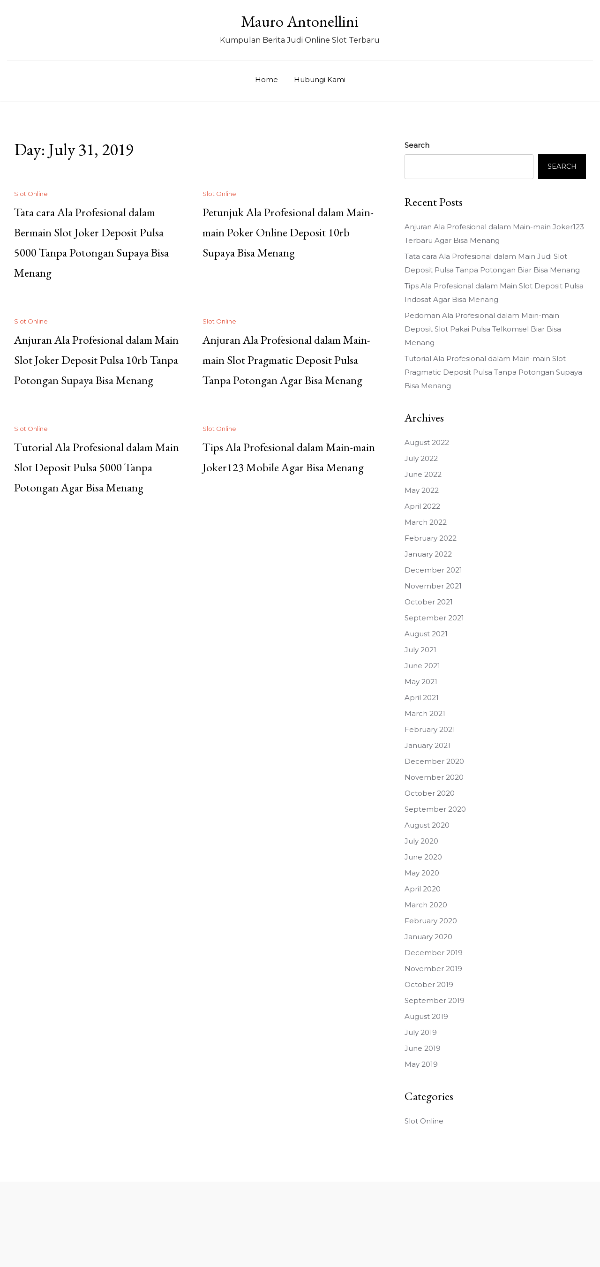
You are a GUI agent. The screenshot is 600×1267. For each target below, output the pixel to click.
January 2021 (427, 745)
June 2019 (423, 1048)
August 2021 (426, 633)
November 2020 (434, 777)
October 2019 (429, 984)
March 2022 (426, 522)
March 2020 (426, 904)
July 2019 (421, 1032)
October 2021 (429, 601)
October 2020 (430, 793)
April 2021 (422, 697)
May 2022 (422, 490)
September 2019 (435, 1000)
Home (266, 79)
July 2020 (421, 841)
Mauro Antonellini (300, 21)
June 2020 (423, 856)
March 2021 (425, 713)
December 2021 (433, 570)
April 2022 (422, 506)
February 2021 (430, 729)
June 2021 (422, 665)
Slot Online (31, 193)
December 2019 (434, 952)
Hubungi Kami (319, 79)
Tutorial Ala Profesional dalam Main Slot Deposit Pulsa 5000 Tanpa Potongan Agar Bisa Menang (96, 467)
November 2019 (433, 968)
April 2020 (423, 888)
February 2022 (431, 538)
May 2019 (421, 1064)
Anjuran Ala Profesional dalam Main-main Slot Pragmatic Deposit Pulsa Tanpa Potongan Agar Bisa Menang (286, 359)
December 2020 (434, 761)
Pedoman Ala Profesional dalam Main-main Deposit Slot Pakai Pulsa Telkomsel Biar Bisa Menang (483, 329)
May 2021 (421, 681)
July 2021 (420, 649)
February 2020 (431, 920)
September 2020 (435, 809)
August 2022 (427, 442)
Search (417, 145)
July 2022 (421, 458)
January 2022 (428, 554)
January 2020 (428, 936)
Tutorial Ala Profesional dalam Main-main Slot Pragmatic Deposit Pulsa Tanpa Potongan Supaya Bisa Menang (493, 372)
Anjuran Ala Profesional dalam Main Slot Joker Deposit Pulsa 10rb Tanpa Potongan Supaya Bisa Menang (96, 359)
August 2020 (427, 825)
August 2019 (426, 1016)
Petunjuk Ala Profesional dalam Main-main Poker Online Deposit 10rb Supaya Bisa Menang (288, 232)
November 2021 (433, 585)
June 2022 (423, 474)
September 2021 (434, 617)
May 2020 (422, 872)
